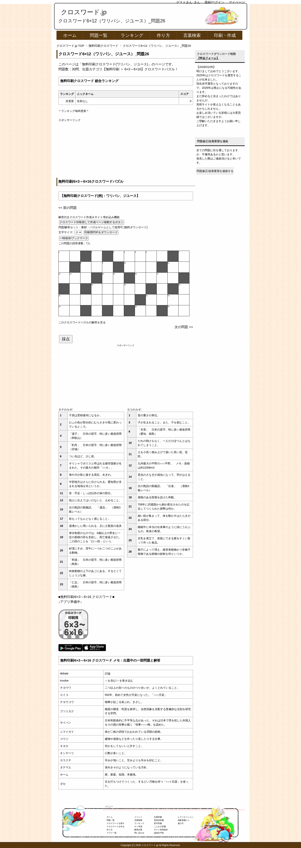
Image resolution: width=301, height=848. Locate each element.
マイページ (237, 2)
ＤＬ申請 (138, 826)
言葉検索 (192, 35)
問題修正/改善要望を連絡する (215, 171)
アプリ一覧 (112, 833)
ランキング (132, 35)
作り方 (163, 35)
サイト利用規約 (161, 830)
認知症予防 (159, 833)
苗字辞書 (158, 823)
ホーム (70, 35)
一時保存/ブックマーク (74, 238)
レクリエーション (186, 817)
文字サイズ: (66, 232)
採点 (66, 339)
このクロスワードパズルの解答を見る (82, 322)
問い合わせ (139, 833)
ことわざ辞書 (160, 826)
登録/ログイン (214, 2)
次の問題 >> (184, 327)
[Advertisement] (125, 150)
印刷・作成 (225, 35)
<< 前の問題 (67, 208)
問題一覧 (98, 35)
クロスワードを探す (115, 823)
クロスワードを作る (115, 826)
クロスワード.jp (84, 12)
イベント (138, 817)
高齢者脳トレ (184, 820)
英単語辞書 (159, 820)
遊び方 (181, 823)
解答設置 (138, 830)
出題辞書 (158, 817)
